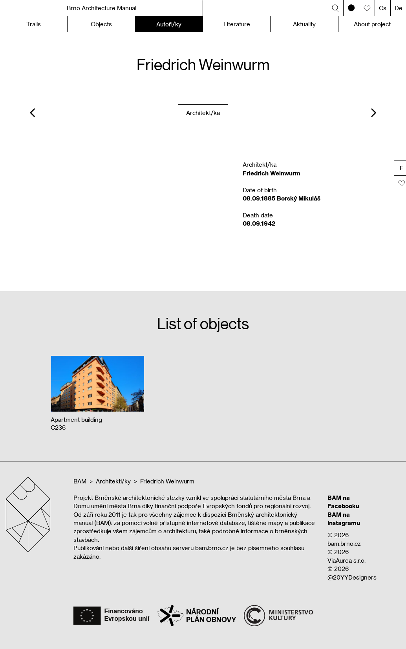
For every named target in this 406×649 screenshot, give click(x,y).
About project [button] (372, 23)
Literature (236, 23)
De (398, 7)
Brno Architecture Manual (101, 7)
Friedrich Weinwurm (167, 481)
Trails (33, 23)
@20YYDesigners (352, 577)
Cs (382, 7)
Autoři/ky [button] (168, 23)
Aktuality (304, 23)
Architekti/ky (113, 481)
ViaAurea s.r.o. (346, 560)
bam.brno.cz (344, 543)
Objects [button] (101, 23)
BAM (79, 481)
